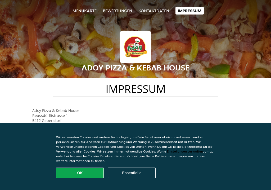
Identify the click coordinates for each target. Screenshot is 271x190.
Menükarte (85, 10)
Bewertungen (117, 10)
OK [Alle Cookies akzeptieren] (80, 173)
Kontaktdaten (153, 10)
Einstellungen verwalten (185, 151)
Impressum (189, 10)
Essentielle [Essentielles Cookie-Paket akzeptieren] (131, 173)
